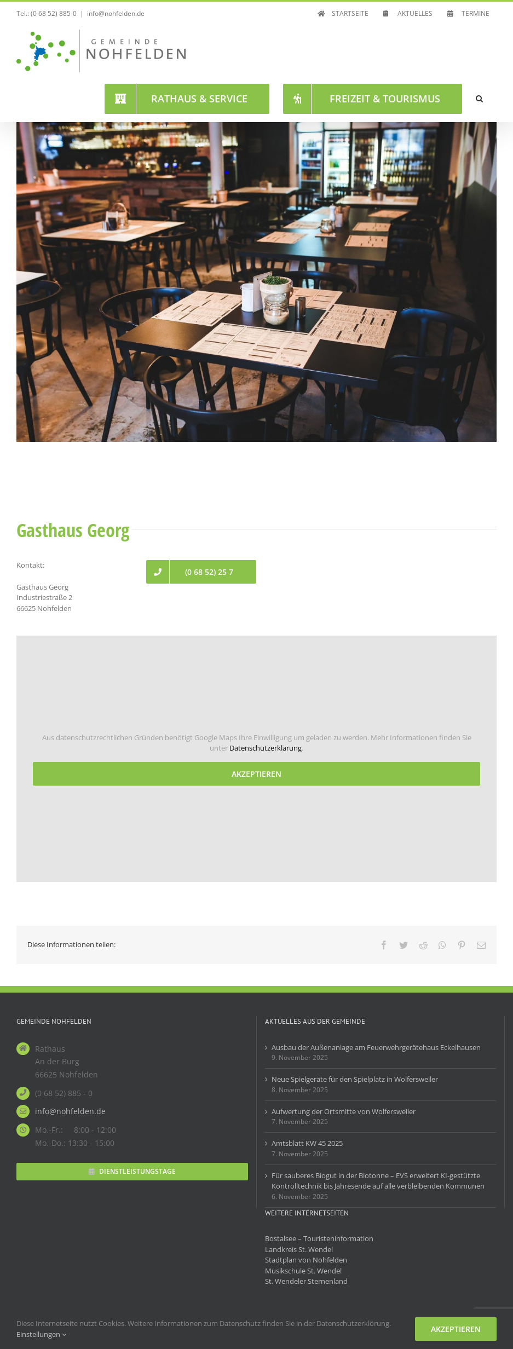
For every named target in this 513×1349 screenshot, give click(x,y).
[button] (479, 99)
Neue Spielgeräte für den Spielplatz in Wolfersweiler (355, 1079)
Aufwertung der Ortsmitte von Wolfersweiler (344, 1111)
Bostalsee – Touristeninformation (319, 1238)
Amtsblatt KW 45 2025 (307, 1143)
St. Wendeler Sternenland (306, 1281)
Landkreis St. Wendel (299, 1249)
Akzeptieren (256, 774)
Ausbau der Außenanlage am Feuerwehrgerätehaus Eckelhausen (376, 1047)
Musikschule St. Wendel (303, 1271)
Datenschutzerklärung (265, 748)
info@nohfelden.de (116, 13)
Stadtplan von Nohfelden (306, 1260)
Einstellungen (41, 1334)
